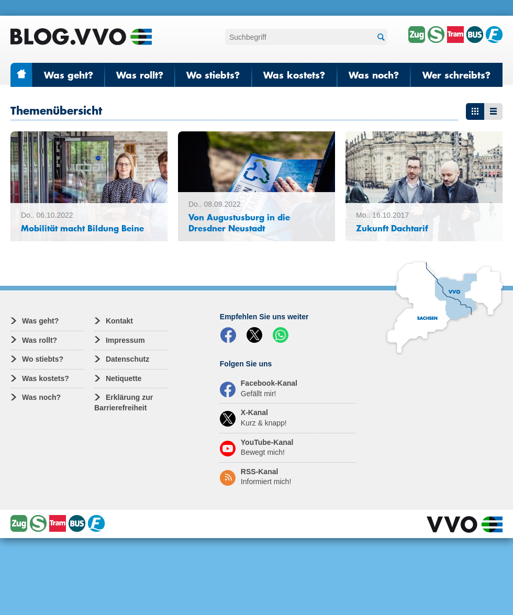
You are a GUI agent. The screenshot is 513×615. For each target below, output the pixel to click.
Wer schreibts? (456, 75)
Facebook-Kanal (258, 388)
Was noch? (374, 75)
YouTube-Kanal (257, 447)
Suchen (379, 37)
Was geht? (68, 75)
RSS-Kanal (255, 476)
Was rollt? (139, 75)
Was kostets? (294, 75)
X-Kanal (253, 417)
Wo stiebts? (213, 75)
